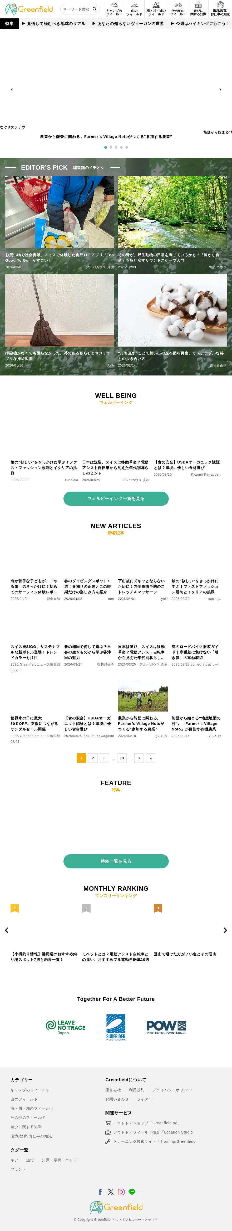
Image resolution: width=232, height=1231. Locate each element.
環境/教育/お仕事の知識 (31, 1133)
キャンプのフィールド (30, 1087)
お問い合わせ (117, 1096)
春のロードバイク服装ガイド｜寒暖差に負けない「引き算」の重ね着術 (195, 652)
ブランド (18, 1166)
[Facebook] (100, 1186)
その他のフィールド (28, 1115)
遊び (30, 1157)
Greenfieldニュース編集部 (40, 664)
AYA (110, 365)
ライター (144, 1096)
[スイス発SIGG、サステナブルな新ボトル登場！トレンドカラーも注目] (35, 610)
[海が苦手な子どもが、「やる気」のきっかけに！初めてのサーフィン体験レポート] (35, 544)
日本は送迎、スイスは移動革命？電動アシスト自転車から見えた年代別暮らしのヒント (115, 467)
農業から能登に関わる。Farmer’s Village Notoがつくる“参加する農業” (106, 137)
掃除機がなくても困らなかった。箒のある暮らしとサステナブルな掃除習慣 (58, 356)
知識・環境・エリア (59, 1157)
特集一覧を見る (116, 858)
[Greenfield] (29, 6)
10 (122, 758)
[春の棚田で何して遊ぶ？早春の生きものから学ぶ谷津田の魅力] (89, 610)
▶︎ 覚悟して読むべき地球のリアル (54, 23)
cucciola (71, 480)
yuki (164, 599)
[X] (110, 1186)
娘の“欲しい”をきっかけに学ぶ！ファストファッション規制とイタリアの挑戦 (44, 467)
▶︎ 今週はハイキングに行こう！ (200, 23)
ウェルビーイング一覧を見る (116, 498)
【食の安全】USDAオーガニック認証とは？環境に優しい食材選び (187, 465)
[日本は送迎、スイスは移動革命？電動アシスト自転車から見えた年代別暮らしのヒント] (116, 414)
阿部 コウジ (218, 267)
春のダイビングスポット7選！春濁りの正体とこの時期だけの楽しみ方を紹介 (87, 586)
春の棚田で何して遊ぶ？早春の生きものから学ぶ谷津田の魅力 (87, 652)
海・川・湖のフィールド (32, 1105)
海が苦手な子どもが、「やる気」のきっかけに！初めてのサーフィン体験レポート (34, 587)
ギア (14, 1157)
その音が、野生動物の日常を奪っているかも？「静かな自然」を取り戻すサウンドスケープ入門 (169, 257)
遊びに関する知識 (26, 1124)
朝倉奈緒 (53, 599)
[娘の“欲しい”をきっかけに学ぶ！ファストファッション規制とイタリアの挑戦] (44, 414)
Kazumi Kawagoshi (206, 474)
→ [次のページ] (139, 758)
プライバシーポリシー (171, 1087)
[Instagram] (121, 1186)
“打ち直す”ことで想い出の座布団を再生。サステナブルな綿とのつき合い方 (171, 356)
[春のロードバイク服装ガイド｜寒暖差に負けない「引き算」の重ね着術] (196, 610)
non (111, 599)
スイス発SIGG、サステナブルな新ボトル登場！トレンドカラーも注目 (35, 652)
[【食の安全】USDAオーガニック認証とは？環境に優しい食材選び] (187, 414)
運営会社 (113, 1087)
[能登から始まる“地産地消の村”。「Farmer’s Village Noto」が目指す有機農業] (196, 681)
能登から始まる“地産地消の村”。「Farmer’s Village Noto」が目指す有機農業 (196, 723)
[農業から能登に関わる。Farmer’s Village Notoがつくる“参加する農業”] (143, 681)
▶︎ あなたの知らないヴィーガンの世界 (128, 23)
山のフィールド (24, 1096)
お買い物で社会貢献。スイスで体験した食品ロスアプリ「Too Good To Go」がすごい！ (59, 257)
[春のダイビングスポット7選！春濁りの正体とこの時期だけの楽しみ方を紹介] (89, 544)
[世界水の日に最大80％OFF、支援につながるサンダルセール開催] (35, 681)
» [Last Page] (151, 758)
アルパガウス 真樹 (100, 267)
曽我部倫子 (218, 365)
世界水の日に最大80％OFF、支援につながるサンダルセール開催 (34, 723)
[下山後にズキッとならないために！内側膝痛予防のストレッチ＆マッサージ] (143, 544)
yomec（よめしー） (206, 664)
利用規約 (137, 1087)
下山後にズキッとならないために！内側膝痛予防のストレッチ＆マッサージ (141, 586)
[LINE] (132, 1186)
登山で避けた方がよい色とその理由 (185, 951)
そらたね (161, 736)
